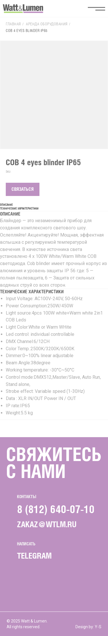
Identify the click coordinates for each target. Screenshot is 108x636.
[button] (96, 8)
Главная (13, 24)
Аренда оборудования (47, 24)
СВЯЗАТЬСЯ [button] (23, 189)
